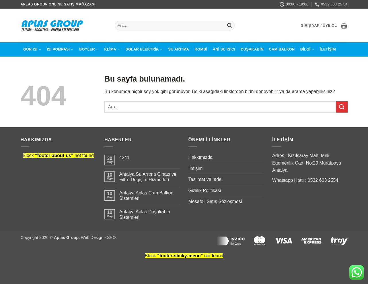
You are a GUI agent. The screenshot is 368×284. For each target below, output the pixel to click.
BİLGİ (307, 49)
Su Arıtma (178, 49)
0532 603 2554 (323, 180)
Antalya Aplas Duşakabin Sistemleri (144, 214)
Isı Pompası (60, 49)
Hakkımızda (200, 157)
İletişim (328, 49)
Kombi (201, 49)
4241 (124, 157)
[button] (319, 25)
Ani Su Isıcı (224, 49)
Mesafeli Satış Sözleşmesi (215, 201)
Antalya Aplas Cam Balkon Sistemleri (146, 195)
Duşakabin (252, 49)
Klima (112, 49)
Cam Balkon (282, 49)
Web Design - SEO (98, 237)
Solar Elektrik (144, 49)
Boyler (89, 49)
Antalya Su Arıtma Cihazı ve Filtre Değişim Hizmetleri (147, 177)
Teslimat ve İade (205, 179)
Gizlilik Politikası (204, 190)
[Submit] (229, 25)
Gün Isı (32, 49)
